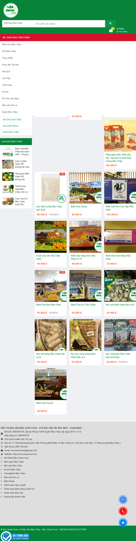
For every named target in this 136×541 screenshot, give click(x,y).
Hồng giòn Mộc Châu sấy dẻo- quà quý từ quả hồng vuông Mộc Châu (118, 157)
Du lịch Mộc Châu (12, 469)
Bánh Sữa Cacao (79, 206)
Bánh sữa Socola (44, 403)
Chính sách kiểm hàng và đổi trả (19, 489)
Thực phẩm (7, 58)
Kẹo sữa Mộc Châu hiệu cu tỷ (120, 304)
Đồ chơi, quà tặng (10, 98)
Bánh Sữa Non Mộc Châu (48, 304)
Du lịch (5, 91)
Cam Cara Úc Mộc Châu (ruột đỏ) (21, 201)
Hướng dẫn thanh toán (14, 496)
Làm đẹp (6, 78)
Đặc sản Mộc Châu (13, 465)
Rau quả (6, 71)
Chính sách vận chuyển (15, 485)
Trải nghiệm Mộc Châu (14, 473)
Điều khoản (9, 481)
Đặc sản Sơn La (9, 105)
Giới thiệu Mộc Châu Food (16, 458)
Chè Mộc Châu (9, 51)
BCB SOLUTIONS (78, 529)
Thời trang (7, 85)
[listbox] (16, 23)
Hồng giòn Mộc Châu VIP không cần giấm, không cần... (15, 179)
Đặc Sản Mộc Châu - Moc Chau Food (39, 529)
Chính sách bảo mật (13, 493)
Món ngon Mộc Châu (14, 461)
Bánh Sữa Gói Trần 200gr (83, 304)
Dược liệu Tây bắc (10, 64)
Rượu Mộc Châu (9, 112)
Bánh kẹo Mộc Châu (11, 44)
